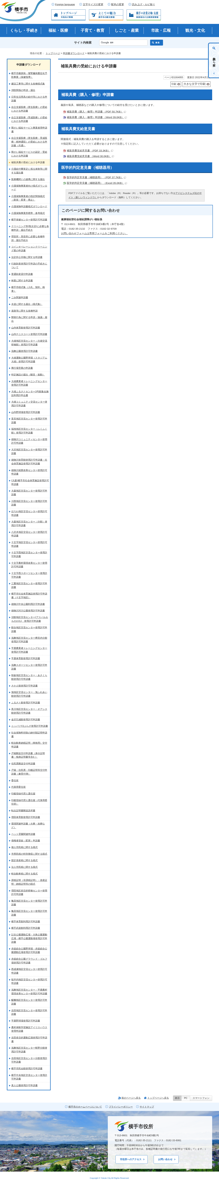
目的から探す (214, 60)
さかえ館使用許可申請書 (24, 685)
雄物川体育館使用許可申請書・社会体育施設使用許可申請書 (29, 461)
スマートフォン (201, 1098)
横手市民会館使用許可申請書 (26, 1068)
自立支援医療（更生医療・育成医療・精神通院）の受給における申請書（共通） (29, 142)
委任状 (14, 780)
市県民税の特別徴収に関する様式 (29, 853)
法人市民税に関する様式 (24, 867)
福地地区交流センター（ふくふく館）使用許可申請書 (29, 431)
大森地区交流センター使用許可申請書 (29, 492)
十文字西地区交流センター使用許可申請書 (29, 554)
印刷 (173, 84)
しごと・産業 (127, 30)
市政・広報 (161, 30)
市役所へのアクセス (130, 1159)
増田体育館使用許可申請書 (25, 817)
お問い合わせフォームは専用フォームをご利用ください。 (94, 233)
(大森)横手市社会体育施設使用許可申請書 (30, 482)
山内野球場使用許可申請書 (25, 412)
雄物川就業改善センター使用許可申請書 (29, 472)
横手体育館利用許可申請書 (25, 921)
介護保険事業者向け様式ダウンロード (29, 187)
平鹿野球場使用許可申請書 (25, 1020)
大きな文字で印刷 (194, 83)
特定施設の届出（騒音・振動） (28, 374)
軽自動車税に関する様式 (24, 873)
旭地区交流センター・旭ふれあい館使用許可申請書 (29, 694)
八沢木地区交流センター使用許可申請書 (29, 534)
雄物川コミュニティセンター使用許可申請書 (29, 441)
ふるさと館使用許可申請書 (25, 702)
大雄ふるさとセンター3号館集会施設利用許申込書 (30, 393)
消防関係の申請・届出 (23, 90)
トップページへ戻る (158, 1097)
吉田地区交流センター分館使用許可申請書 (29, 1060)
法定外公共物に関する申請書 (26, 257)
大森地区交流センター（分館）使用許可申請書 (29, 523)
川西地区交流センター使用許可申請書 (29, 503)
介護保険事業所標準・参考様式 (28, 213)
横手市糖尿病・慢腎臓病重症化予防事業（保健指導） (29, 75)
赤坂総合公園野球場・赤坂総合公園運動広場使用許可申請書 (29, 950)
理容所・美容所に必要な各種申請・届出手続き (28, 238)
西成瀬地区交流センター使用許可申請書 (29, 971)
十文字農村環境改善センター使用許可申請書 (29, 565)
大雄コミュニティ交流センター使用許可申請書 (29, 403)
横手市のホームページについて (85, 1107)
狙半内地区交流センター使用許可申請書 (29, 981)
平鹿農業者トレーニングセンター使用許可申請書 (29, 650)
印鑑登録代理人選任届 (23, 793)
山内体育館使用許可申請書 (25, 327)
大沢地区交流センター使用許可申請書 (29, 451)
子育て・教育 (92, 30)
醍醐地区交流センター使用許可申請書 (29, 1002)
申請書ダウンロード (74, 53)
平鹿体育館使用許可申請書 (25, 658)
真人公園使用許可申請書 (24, 1085)
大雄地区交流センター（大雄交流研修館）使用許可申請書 (29, 342)
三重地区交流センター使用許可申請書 (29, 585)
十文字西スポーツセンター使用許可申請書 (29, 575)
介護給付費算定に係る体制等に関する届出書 (29, 170)
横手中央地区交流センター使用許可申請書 (29, 1077)
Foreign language (65, 4)
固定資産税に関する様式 (24, 860)
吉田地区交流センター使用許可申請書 (29, 1012)
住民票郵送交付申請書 (23, 763)
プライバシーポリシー (121, 1107)
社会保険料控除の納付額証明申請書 (29, 734)
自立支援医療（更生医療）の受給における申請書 (29, 109)
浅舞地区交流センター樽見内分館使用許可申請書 (29, 640)
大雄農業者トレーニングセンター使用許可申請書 (29, 383)
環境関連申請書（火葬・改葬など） (28, 825)
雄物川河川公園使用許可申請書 (28, 610)
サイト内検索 (83, 42)
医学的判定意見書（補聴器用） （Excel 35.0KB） (97, 182)
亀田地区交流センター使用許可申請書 (29, 902)
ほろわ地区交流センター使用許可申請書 (29, 513)
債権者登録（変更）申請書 (25, 840)
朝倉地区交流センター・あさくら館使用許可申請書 (29, 677)
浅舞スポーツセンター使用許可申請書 (29, 667)
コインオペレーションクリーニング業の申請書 (29, 248)
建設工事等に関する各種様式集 (28, 83)
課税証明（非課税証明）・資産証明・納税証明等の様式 (29, 882)
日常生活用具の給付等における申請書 (29, 98)
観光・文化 (195, 30)
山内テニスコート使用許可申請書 (29, 334)
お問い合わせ (165, 1159)
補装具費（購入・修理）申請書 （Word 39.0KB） (97, 117)
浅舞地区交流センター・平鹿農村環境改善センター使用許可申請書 (29, 991)
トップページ (53, 53)
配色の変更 (117, 4)
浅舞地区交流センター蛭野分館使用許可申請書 (29, 1049)
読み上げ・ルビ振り (143, 4)
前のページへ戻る (131, 1097)
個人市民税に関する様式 (24, 847)
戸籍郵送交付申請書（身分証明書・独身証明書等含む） (28, 755)
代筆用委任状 (18, 787)
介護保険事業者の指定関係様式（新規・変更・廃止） (28, 198)
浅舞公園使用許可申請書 (24, 351)
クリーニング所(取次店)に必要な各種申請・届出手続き (30, 228)
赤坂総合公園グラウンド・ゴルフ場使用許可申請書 (29, 960)
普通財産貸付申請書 (22, 274)
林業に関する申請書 (22, 280)
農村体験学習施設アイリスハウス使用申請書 (29, 1029)
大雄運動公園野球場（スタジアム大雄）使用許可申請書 (29, 359)
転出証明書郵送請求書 (23, 810)
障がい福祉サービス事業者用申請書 (29, 129)
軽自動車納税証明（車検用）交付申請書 (29, 745)
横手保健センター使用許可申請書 (29, 219)
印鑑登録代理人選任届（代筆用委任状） (29, 802)
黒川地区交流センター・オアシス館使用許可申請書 (29, 711)
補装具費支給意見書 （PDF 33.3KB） (90, 150)
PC (185, 1098)
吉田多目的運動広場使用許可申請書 (29, 1039)
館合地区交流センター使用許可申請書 (29, 629)
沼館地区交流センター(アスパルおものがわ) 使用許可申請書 (29, 619)
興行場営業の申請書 (22, 368)
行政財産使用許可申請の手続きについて (29, 265)
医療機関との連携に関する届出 (28, 179)
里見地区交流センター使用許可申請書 (29, 420)
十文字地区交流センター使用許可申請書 (29, 544)
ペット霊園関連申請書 (23, 834)
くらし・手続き (24, 30)
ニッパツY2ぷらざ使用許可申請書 (29, 726)
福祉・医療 (58, 30)
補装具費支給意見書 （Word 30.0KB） (90, 156)
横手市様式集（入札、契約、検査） (28, 289)
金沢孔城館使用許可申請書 (25, 719)
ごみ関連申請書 (19, 297)
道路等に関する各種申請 (24, 310)
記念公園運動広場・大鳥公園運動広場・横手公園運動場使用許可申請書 (29, 938)
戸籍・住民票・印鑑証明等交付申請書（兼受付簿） (29, 772)
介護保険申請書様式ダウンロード (29, 206)
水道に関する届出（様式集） (26, 304)
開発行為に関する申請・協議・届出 (29, 319)
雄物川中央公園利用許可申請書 (28, 604)
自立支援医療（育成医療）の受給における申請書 (29, 119)
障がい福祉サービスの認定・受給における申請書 (29, 154)
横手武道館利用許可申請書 (25, 928)
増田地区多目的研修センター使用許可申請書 (29, 892)
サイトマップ (147, 1107)
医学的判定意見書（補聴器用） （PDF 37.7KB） (96, 177)
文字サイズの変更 (93, 4)
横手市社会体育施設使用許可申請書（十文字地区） (29, 595)
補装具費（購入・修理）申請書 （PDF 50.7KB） (96, 111)
